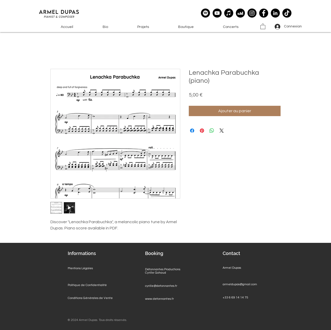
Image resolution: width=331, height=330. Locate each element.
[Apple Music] (228, 13)
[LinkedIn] (275, 13)
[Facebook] (263, 13)
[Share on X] (222, 131)
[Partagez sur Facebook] (192, 131)
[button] (143, 27)
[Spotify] (205, 13)
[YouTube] (217, 13)
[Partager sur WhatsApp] (212, 131)
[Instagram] (252, 13)
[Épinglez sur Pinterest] (202, 131)
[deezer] (240, 13)
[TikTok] (286, 13)
